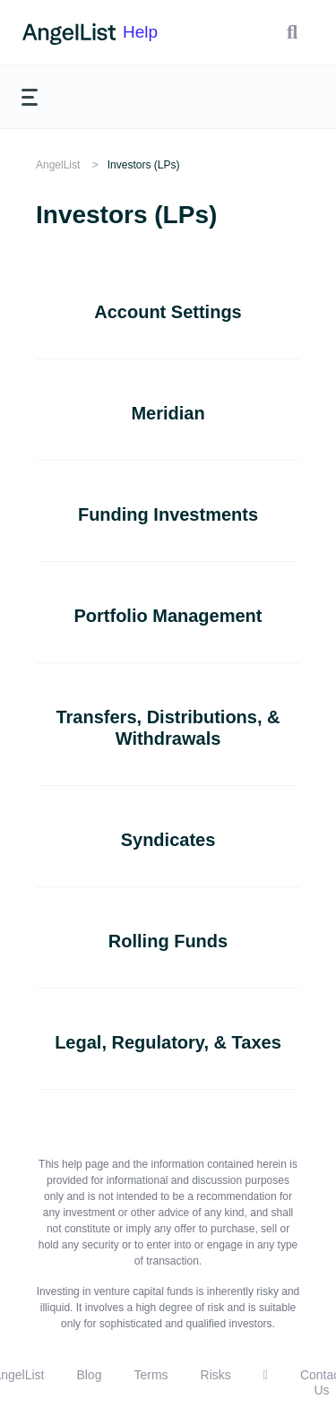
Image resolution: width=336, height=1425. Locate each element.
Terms (151, 1375)
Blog (88, 1375)
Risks (216, 1375)
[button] (292, 32)
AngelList (58, 165)
